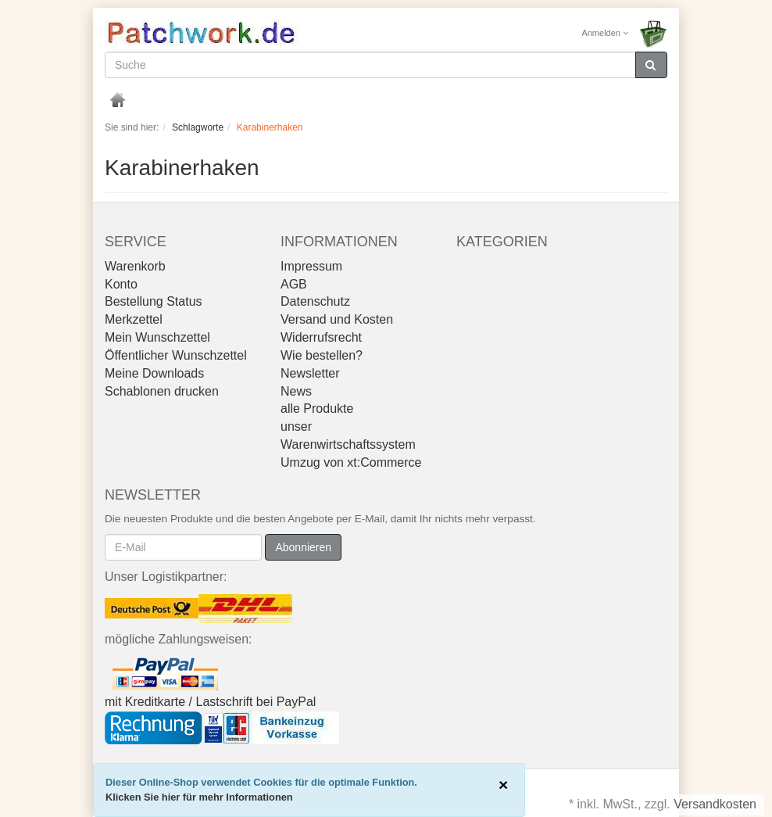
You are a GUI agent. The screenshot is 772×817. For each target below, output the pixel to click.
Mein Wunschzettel (157, 337)
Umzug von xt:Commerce (351, 462)
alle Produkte (317, 408)
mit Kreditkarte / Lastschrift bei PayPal (210, 701)
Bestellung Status (153, 301)
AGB (294, 284)
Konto (121, 284)
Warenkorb (135, 266)
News (296, 391)
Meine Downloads (154, 373)
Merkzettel (134, 319)
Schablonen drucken (162, 391)
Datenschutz (315, 301)
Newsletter (310, 373)
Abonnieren (303, 547)
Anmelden (604, 33)
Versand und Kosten (337, 319)
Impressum (311, 266)
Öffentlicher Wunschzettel (176, 355)
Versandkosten (715, 804)
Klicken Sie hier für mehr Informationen (199, 797)
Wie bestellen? (322, 355)
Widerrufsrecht (321, 337)
